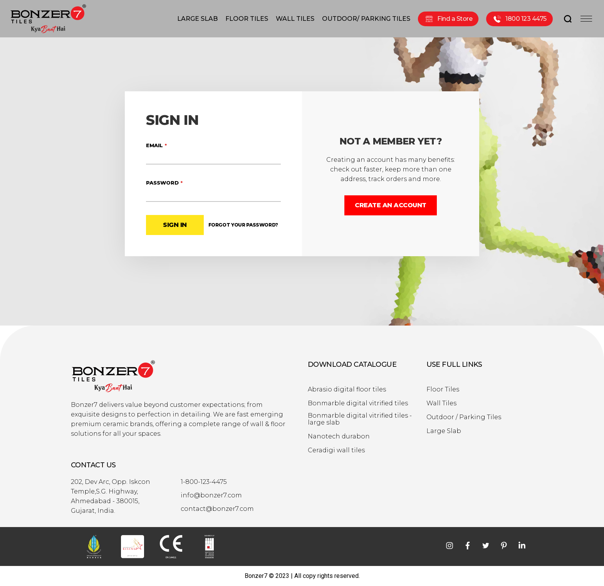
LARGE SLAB (197, 18)
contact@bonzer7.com (217, 508)
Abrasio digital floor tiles (347, 389)
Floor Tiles (442, 389)
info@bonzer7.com (211, 495)
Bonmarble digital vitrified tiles (358, 403)
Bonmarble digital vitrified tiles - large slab (360, 419)
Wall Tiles (441, 403)
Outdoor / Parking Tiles (463, 417)
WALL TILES (295, 18)
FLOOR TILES (246, 18)
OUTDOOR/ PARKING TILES (366, 18)
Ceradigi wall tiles (336, 450)
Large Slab (443, 431)
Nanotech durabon (339, 436)
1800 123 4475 (519, 19)
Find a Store (448, 19)
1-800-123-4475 (204, 482)
